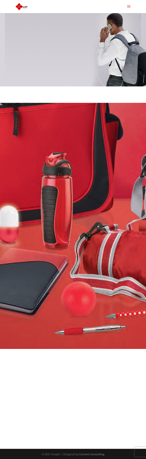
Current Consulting (91, 454)
